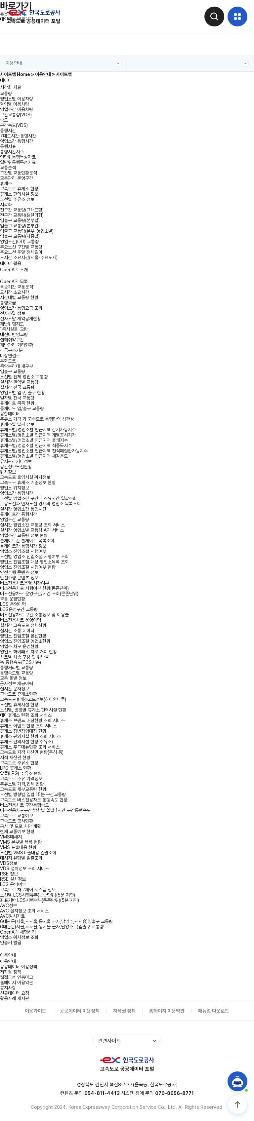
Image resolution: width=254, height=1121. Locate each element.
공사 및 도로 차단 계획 (20, 826)
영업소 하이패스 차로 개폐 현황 (28, 651)
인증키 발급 (10, 942)
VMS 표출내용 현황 (18, 847)
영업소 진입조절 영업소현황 (25, 641)
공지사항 (8, 987)
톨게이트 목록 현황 (17, 403)
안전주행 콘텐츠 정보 (19, 577)
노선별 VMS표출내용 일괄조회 (28, 852)
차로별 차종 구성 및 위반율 (24, 657)
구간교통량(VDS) (16, 114)
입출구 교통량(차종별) (20, 236)
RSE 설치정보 (13, 879)
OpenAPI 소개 (14, 269)
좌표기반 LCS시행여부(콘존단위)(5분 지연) (39, 900)
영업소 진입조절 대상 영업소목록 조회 (34, 561)
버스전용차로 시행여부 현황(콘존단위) (34, 588)
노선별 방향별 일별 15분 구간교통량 (33, 794)
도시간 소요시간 (14, 292)
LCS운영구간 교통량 (19, 609)
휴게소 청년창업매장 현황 (23, 731)
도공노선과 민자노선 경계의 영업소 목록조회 (40, 503)
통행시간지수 (12, 151)
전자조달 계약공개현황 (20, 318)
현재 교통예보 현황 (17, 831)
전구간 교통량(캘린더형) (22, 215)
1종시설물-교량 (14, 329)
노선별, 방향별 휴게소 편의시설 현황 (33, 710)
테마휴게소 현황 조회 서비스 (26, 715)
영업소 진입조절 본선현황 (23, 635)
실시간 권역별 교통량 (19, 382)
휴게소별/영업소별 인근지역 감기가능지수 (38, 429)
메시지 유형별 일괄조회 (21, 858)
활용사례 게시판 (14, 998)
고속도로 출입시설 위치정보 (25, 477)
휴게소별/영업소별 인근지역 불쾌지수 (34, 440)
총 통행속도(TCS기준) (20, 662)
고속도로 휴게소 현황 (19, 188)
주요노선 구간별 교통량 (21, 247)
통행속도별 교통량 (16, 673)
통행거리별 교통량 (16, 667)
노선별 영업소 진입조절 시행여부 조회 (34, 556)
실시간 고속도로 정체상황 (23, 625)
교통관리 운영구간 (16, 178)
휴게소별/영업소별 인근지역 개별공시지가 (38, 435)
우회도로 (8, 361)
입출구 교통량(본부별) (20, 220)
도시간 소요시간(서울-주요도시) (29, 257)
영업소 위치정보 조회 (19, 937)
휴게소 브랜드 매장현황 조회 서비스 (32, 720)
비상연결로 (10, 355)
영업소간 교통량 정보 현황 (24, 535)
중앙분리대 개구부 (16, 366)
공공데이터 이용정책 (18, 966)
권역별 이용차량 (14, 104)
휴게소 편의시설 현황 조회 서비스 (30, 736)
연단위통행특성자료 (18, 157)
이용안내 (63, 63)
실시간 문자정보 (14, 688)
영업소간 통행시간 (16, 141)
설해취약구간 (12, 339)
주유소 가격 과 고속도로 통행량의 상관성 (37, 419)
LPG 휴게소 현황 (15, 768)
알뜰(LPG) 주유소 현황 (21, 773)
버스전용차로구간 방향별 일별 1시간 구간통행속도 (45, 810)
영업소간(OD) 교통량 (19, 241)
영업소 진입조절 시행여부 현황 (28, 567)
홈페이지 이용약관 (16, 982)
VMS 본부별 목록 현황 (21, 842)
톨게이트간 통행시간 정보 (23, 546)
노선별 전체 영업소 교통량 (24, 376)
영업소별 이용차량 (16, 98)
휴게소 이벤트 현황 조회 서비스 (28, 725)
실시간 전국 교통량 (17, 387)
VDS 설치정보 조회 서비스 (24, 868)
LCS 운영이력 (13, 604)
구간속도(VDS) (14, 125)
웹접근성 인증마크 (16, 977)
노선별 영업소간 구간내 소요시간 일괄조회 (38, 498)
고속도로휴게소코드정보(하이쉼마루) (33, 699)
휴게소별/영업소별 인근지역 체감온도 (34, 456)
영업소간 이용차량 (16, 109)
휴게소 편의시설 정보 (19, 194)
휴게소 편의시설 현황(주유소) (26, 741)
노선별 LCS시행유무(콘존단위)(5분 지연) (37, 895)
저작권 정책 (10, 972)
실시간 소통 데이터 (17, 630)
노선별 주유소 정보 (17, 199)
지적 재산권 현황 (15, 757)
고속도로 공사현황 (16, 821)
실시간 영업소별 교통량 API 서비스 (32, 530)
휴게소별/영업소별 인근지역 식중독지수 (36, 445)
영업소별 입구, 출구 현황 (22, 392)
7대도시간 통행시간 (18, 135)
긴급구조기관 (12, 350)
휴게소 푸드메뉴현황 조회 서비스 (30, 747)
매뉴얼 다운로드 (213, 1011)
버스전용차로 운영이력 (20, 620)
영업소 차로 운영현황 (19, 646)
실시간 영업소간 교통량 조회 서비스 (32, 524)
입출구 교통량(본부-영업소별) (27, 231)
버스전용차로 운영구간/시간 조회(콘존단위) (39, 593)
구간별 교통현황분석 (18, 172)
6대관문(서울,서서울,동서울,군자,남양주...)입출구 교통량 (52, 926)
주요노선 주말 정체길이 (21, 252)
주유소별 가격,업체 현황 (22, 784)
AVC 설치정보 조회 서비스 (24, 910)
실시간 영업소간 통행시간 (23, 509)
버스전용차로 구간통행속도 (24, 805)
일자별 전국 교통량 (17, 398)
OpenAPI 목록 (14, 281)
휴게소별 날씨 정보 (17, 424)
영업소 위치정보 (14, 487)
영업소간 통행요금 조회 (21, 308)
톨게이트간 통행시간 (18, 514)
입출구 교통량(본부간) (20, 225)
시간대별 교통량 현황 (19, 297)
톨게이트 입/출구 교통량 (22, 408)
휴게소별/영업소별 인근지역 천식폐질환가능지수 (44, 450)
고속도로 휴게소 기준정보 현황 (28, 482)
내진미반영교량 (14, 334)
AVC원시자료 (12, 916)
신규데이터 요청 (14, 993)
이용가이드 (35, 1011)
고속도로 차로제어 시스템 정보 (28, 889)
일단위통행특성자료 (18, 162)
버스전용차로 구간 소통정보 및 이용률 (34, 614)
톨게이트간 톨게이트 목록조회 (27, 540)
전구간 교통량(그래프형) (22, 210)
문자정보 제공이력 (16, 683)
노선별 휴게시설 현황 (19, 704)
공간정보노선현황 (16, 466)
